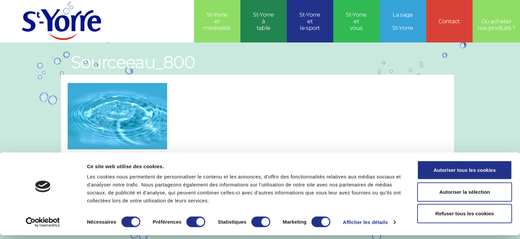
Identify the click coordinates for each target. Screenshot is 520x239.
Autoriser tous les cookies (464, 174)
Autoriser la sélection (464, 196)
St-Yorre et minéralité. (217, 21)
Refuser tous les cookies (464, 217)
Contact (449, 21)
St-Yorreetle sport (309, 21)
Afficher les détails (365, 226)
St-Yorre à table (263, 21)
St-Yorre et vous (356, 21)
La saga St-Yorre (402, 21)
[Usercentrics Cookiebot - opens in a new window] (43, 226)
